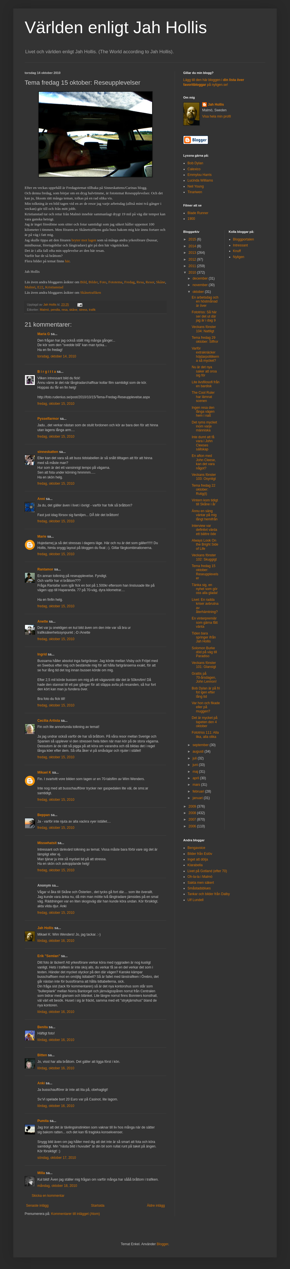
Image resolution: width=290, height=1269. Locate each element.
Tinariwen (194, 192)
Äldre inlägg (156, 1206)
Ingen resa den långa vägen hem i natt (203, 412)
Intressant (240, 245)
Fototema (115, 282)
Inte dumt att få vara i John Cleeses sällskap (203, 443)
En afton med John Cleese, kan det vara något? (204, 462)
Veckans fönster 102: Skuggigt (204, 557)
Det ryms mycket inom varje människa (204, 426)
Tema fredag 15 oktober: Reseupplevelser (205, 572)
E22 (40, 287)
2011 (193, 266)
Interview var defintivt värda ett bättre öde (204, 530)
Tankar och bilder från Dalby (208, 894)
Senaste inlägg (37, 1206)
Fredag (129, 282)
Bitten (42, 1055)
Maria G (43, 334)
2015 (193, 239)
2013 (193, 253)
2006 (193, 826)
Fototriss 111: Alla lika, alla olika (205, 734)
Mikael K (44, 772)
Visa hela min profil (216, 116)
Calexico (194, 169)
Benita (42, 1027)
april (196, 778)
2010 (193, 272)
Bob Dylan (195, 163)
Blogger (162, 1244)
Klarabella (194, 865)
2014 (193, 246)
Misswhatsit (47, 843)
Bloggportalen (243, 239)
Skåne (160, 282)
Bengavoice (196, 848)
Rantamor (45, 569)
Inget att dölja (197, 859)
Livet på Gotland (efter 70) (207, 871)
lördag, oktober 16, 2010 (55, 941)
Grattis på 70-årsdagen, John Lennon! (204, 678)
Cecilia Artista (48, 721)
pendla (55, 309)
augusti (198, 751)
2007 (193, 819)
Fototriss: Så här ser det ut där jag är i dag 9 (204, 316)
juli (195, 758)
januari (198, 798)
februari (199, 791)
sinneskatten (47, 452)
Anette (42, 621)
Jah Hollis (45, 928)
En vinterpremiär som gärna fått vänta (205, 622)
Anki (41, 1083)
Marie (41, 536)
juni (196, 765)
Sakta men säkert (200, 883)
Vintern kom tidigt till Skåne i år (205, 502)
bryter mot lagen (84, 240)
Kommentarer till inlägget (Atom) (75, 1214)
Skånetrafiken (90, 292)
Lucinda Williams (200, 180)
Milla (41, 1173)
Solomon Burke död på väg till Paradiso (204, 652)
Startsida (97, 1206)
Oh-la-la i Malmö (199, 877)
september (201, 745)
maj (196, 772)
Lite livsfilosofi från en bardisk (205, 384)
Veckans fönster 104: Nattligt (204, 329)
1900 (191, 219)
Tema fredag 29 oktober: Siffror (205, 340)
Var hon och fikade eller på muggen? (206, 707)
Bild (83, 282)
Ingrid (42, 654)
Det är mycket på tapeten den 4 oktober (205, 722)
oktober (199, 292)
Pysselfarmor (48, 419)
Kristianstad (54, 287)
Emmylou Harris (199, 175)
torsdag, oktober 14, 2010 (56, 356)
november (201, 285)
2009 (193, 806)
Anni (41, 499)
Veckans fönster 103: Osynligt (204, 477)
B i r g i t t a (46, 372)
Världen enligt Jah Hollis (116, 27)
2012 (193, 259)
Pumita (43, 1121)
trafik (92, 309)
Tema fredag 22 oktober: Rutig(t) (203, 490)
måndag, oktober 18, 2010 (57, 1186)
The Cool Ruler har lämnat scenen (203, 397)
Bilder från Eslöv (199, 854)
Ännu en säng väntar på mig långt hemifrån (205, 515)
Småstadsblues (199, 888)
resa (64, 309)
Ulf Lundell (195, 900)
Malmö (30, 287)
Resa (140, 282)
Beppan (43, 815)
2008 (193, 813)
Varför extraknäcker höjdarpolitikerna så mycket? (205, 354)
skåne (73, 309)
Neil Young (195, 186)
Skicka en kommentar (48, 1196)
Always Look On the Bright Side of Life (205, 544)
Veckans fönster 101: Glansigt (204, 665)
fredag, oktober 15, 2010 (55, 404)
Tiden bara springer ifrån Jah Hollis (204, 637)
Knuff (237, 251)
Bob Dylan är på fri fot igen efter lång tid (206, 692)
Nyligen (238, 257)
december (201, 278)
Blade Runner (197, 213)
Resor (150, 282)
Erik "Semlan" (48, 956)
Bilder (93, 282)
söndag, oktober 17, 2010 (56, 1158)
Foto (103, 282)
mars (197, 785)
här (67, 261)
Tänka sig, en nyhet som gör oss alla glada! (205, 589)
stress (83, 309)
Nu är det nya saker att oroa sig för (204, 371)
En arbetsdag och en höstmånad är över (205, 301)
